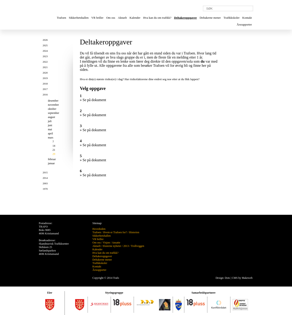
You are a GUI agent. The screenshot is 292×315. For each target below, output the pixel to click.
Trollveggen (137, 246)
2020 (45, 72)
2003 (45, 183)
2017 (45, 89)
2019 (45, 78)
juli (50, 121)
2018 (45, 83)
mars (50, 137)
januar (51, 163)
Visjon (106, 242)
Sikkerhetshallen (79, 17)
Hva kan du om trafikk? (157, 17)
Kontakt (247, 17)
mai (50, 129)
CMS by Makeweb (242, 277)
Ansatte (116, 242)
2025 (45, 45)
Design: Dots (223, 277)
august (51, 117)
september (53, 113)
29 (53, 154)
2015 (45, 172)
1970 (45, 188)
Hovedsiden (98, 228)
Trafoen (61, 17)
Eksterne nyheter (112, 246)
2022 (45, 61)
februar (52, 159)
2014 (45, 178)
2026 (45, 39)
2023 (45, 56)
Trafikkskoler (232, 17)
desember (53, 100)
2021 (45, 67)
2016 (45, 94)
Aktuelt (122, 17)
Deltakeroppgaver (185, 17)
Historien (134, 232)
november (53, 104)
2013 (126, 246)
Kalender (135, 17)
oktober (52, 108)
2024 (45, 50)
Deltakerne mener (210, 17)
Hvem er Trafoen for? (115, 232)
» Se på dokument (93, 100)
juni (50, 125)
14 (53, 145)
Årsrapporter (244, 24)
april (50, 133)
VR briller (97, 17)
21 (53, 149)
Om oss (110, 17)
